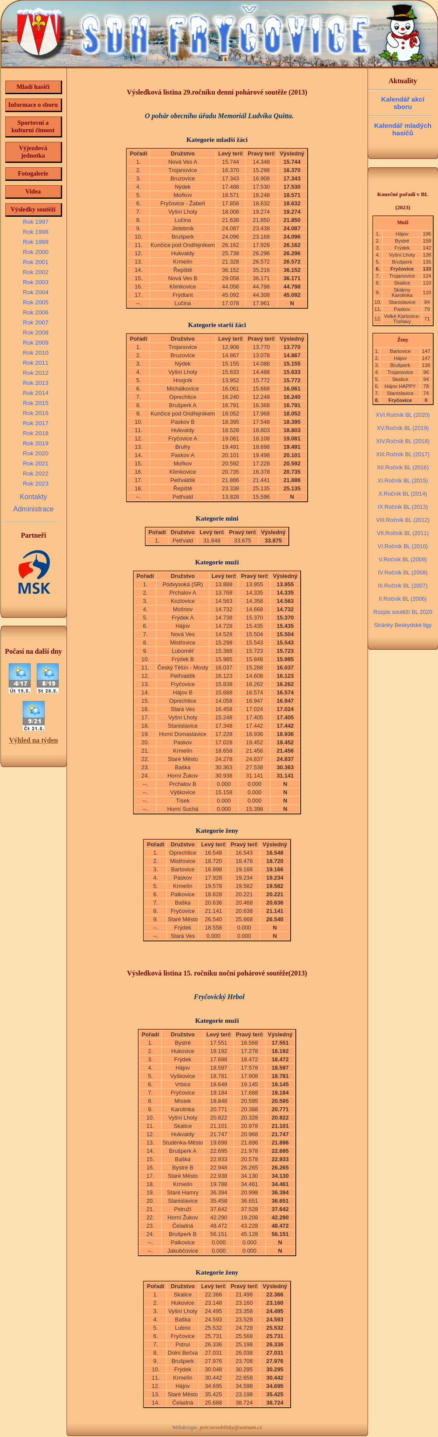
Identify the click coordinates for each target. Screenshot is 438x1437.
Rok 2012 (35, 373)
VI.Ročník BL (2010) (403, 546)
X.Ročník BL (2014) (402, 493)
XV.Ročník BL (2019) (403, 428)
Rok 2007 (35, 322)
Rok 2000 (35, 252)
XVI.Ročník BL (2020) (403, 415)
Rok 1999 (35, 242)
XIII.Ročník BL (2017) (403, 454)
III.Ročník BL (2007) (402, 585)
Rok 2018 (35, 433)
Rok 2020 (35, 453)
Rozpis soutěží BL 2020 (402, 612)
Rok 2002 (35, 272)
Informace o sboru (33, 104)
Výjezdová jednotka (33, 151)
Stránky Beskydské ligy (403, 625)
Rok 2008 (35, 332)
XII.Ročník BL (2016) (402, 467)
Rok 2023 (35, 483)
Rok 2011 (35, 362)
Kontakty (33, 496)
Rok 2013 (35, 383)
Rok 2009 (35, 342)
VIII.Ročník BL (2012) (403, 520)
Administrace (33, 509)
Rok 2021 (35, 463)
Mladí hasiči (33, 86)
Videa (33, 191)
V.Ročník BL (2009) (402, 559)
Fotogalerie (33, 173)
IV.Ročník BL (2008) (403, 572)
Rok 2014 (35, 393)
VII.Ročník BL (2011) (402, 533)
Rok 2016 (35, 413)
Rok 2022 (35, 473)
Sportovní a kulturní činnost (33, 126)
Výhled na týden (33, 740)
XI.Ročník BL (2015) (403, 480)
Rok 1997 (35, 221)
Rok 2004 (35, 292)
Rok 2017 (35, 423)
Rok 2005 (35, 302)
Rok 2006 (35, 312)
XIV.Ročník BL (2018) (402, 441)
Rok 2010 (35, 352)
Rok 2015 (35, 403)
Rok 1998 (35, 232)
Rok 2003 (35, 282)
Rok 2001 (35, 262)
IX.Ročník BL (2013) (403, 507)
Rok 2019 (35, 443)
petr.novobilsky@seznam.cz (231, 1427)
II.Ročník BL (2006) (403, 598)
